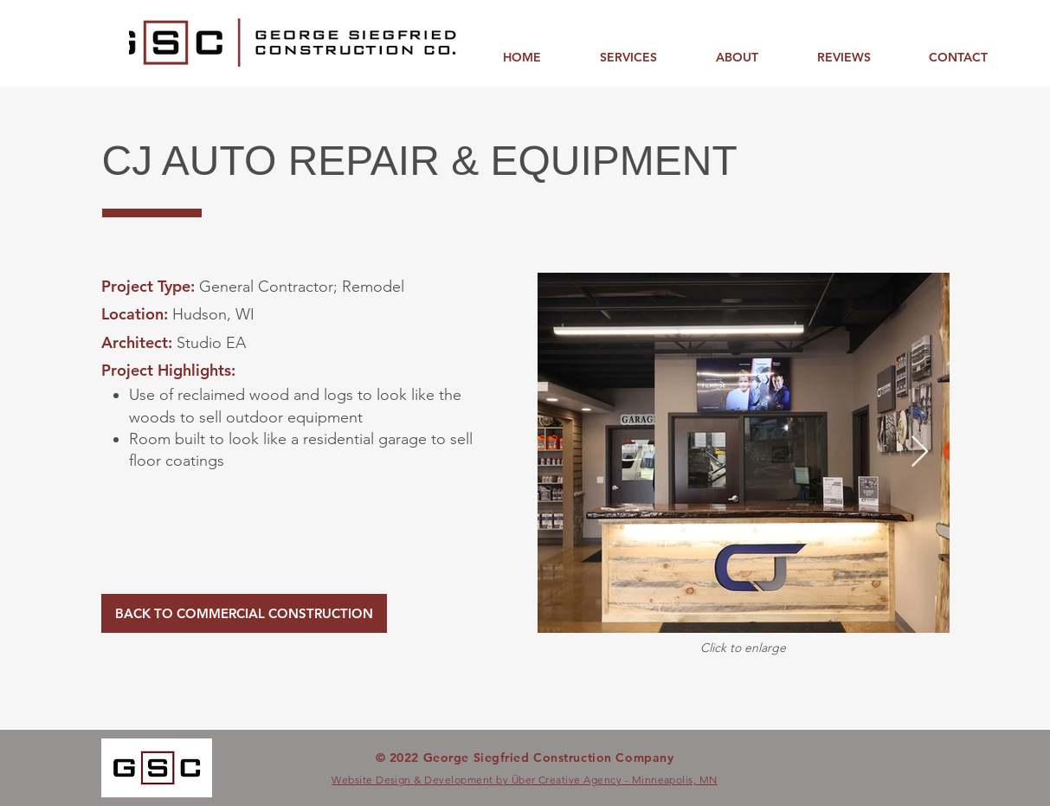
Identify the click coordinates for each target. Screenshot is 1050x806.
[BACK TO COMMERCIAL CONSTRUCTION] (244, 613)
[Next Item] (920, 452)
